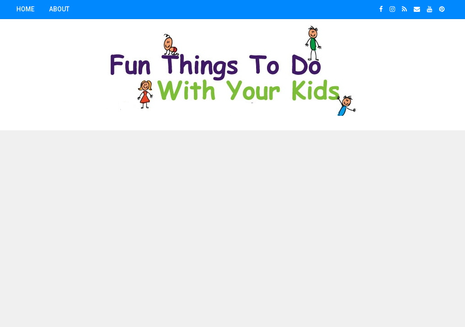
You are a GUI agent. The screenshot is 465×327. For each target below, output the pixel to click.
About (59, 9)
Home (25, 9)
